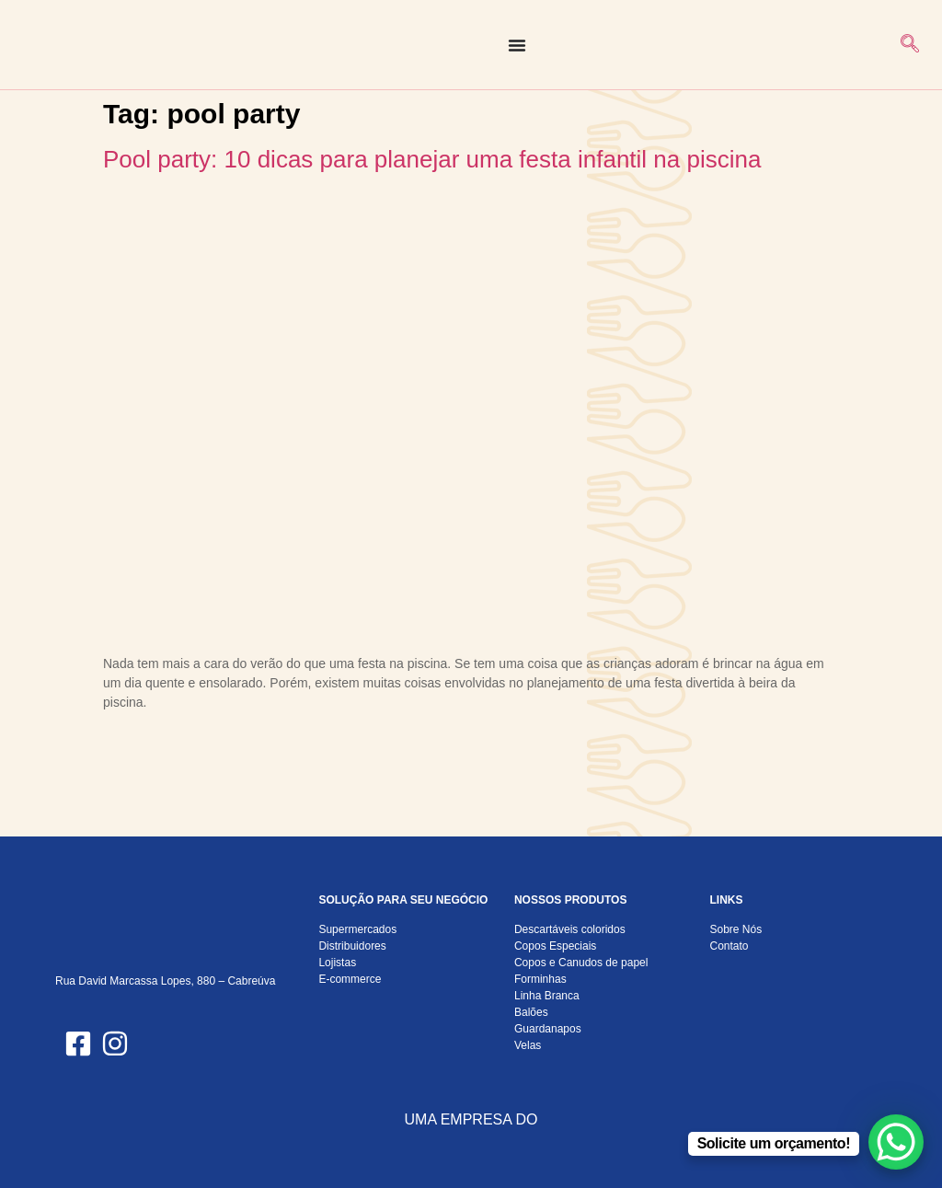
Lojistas (337, 962)
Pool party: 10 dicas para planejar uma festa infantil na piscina (432, 159)
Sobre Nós (735, 929)
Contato (728, 946)
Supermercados (357, 929)
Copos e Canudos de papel (581, 962)
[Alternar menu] (517, 45)
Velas (527, 1045)
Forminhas (540, 979)
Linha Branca (547, 995)
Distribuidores (351, 946)
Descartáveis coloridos (570, 929)
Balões (531, 1012)
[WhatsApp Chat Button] (896, 1142)
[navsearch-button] (910, 45)
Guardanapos (547, 1028)
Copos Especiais (555, 946)
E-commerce (349, 979)
